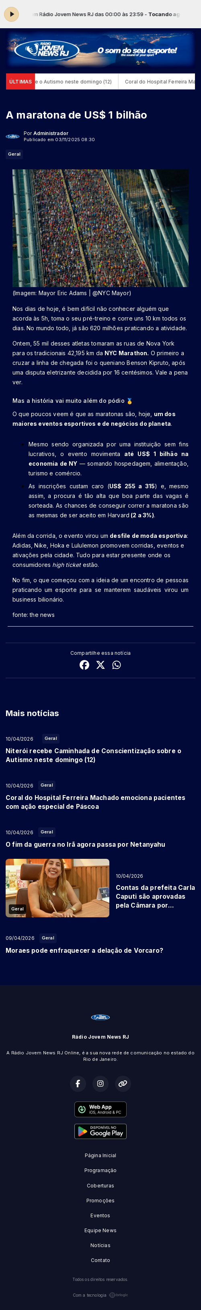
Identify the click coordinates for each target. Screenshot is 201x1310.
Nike (40, 545)
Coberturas (100, 1186)
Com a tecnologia (101, 1295)
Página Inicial (101, 1155)
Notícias (100, 1245)
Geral (14, 154)
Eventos (100, 1215)
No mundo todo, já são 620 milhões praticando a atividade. (107, 328)
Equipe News (100, 1230)
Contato (100, 1260)
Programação (100, 1170)
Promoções (100, 1201)
